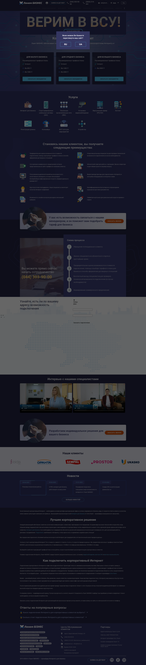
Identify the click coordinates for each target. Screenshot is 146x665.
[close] (65, 44)
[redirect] (80, 44)
